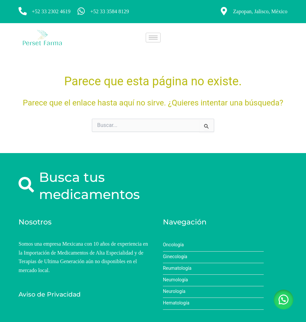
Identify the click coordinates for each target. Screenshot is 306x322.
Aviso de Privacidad (50, 294)
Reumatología (177, 268)
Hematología (176, 303)
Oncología (173, 245)
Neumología (175, 280)
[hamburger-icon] (153, 37)
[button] (283, 299)
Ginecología (175, 257)
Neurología (174, 291)
